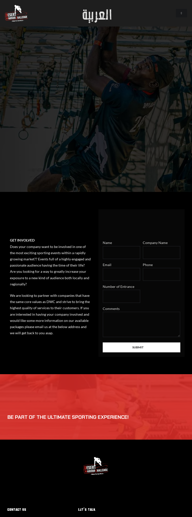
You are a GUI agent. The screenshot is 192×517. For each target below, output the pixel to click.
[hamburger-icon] (181, 13)
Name (107, 243)
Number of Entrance (118, 286)
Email (107, 265)
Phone (148, 265)
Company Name (155, 243)
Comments (111, 308)
